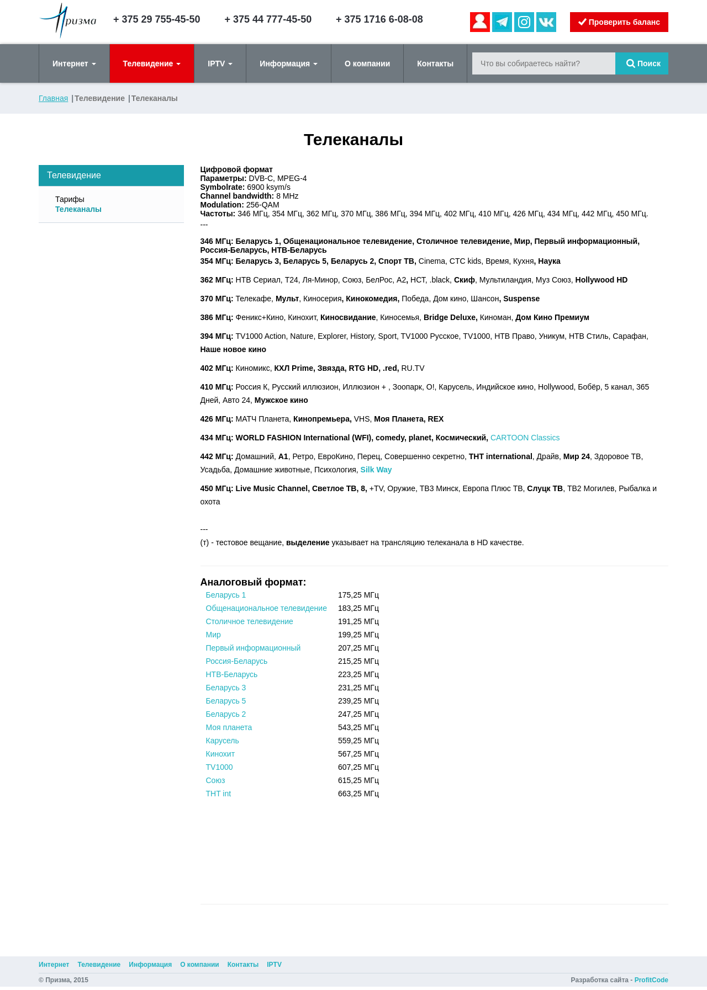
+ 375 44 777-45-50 (268, 19)
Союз (215, 780)
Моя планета (229, 727)
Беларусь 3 (226, 687)
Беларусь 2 (226, 714)
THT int (218, 793)
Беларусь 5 (226, 700)
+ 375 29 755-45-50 (157, 19)
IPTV (220, 63)
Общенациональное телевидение (266, 608)
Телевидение (152, 63)
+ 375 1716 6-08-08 (379, 19)
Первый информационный (253, 647)
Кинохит (220, 753)
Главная (53, 98)
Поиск (643, 63)
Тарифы (70, 199)
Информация (289, 63)
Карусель (222, 740)
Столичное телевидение (249, 621)
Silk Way (376, 469)
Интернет (74, 63)
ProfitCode (651, 980)
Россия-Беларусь (237, 661)
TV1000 (219, 767)
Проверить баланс (619, 22)
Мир (213, 634)
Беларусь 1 (226, 594)
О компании (367, 63)
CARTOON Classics (525, 437)
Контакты (435, 63)
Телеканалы (78, 209)
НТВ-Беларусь (232, 674)
